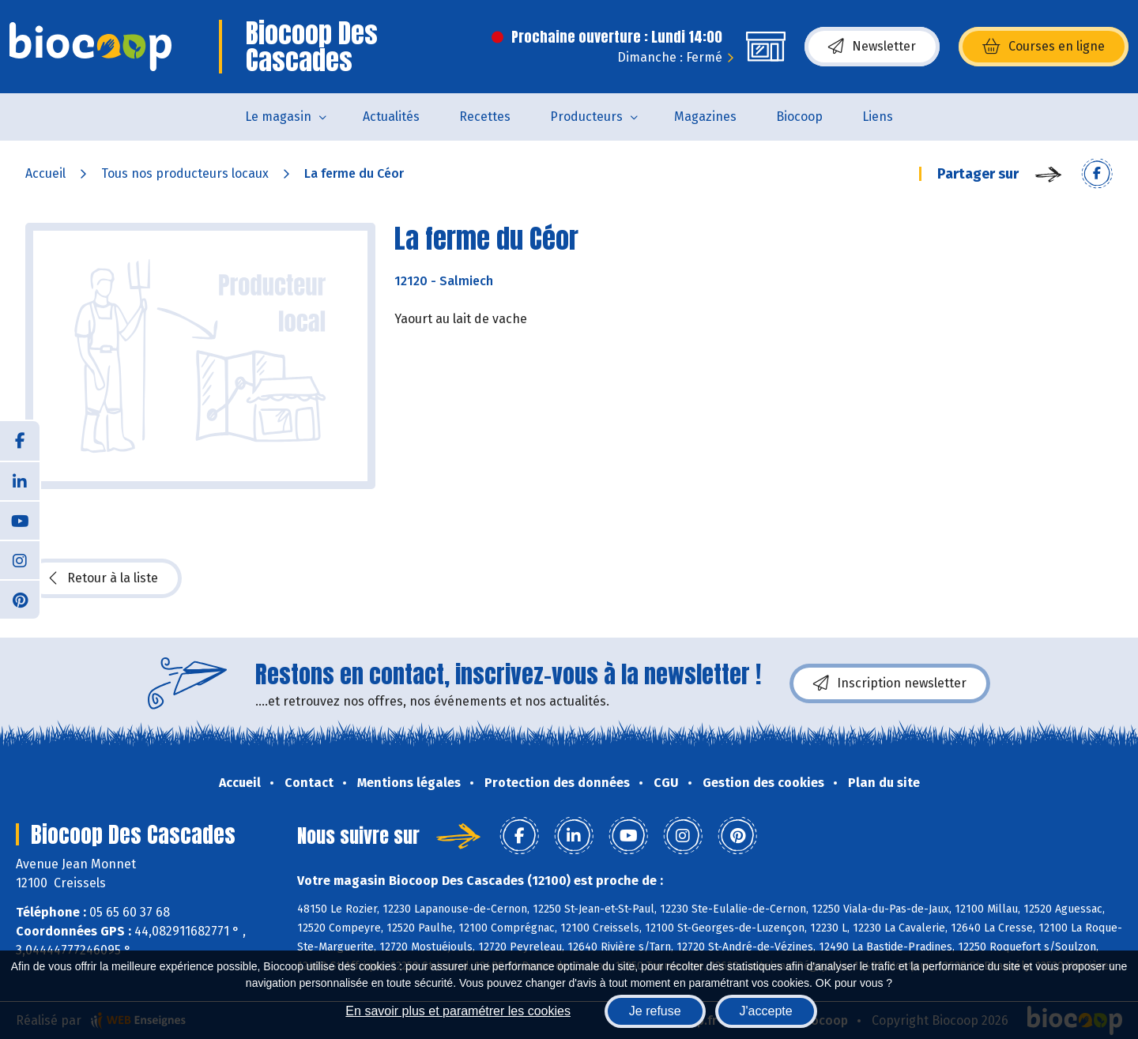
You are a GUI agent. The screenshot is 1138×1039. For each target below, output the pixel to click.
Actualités (391, 116)
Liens (877, 116)
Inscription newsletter (890, 683)
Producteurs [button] (586, 116)
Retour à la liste (103, 578)
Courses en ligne (1043, 47)
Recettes (485, 116)
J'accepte (766, 1011)
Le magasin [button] (278, 116)
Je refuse (655, 1011)
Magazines (705, 116)
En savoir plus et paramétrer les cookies (458, 1011)
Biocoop (799, 116)
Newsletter (872, 47)
